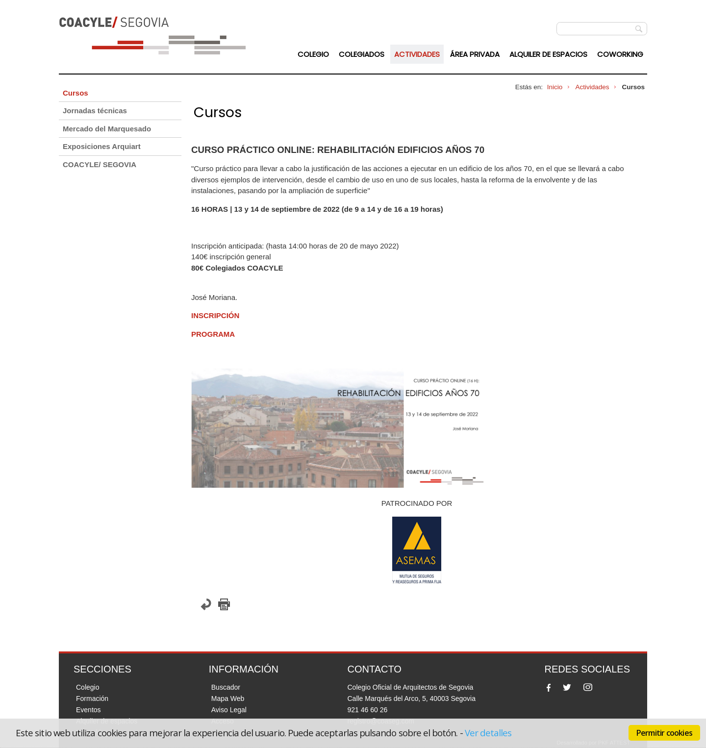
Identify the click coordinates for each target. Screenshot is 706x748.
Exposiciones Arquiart (102, 146)
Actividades (417, 54)
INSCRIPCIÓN (215, 315)
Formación (92, 698)
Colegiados (361, 54)
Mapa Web (227, 698)
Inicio (555, 87)
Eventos (88, 710)
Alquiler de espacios (548, 54)
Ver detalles (488, 732)
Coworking (620, 54)
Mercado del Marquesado (107, 129)
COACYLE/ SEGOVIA (99, 164)
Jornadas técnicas (95, 110)
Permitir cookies (664, 732)
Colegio (313, 54)
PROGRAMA (213, 334)
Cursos (75, 93)
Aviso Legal (229, 710)
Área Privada (475, 54)
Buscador (225, 687)
